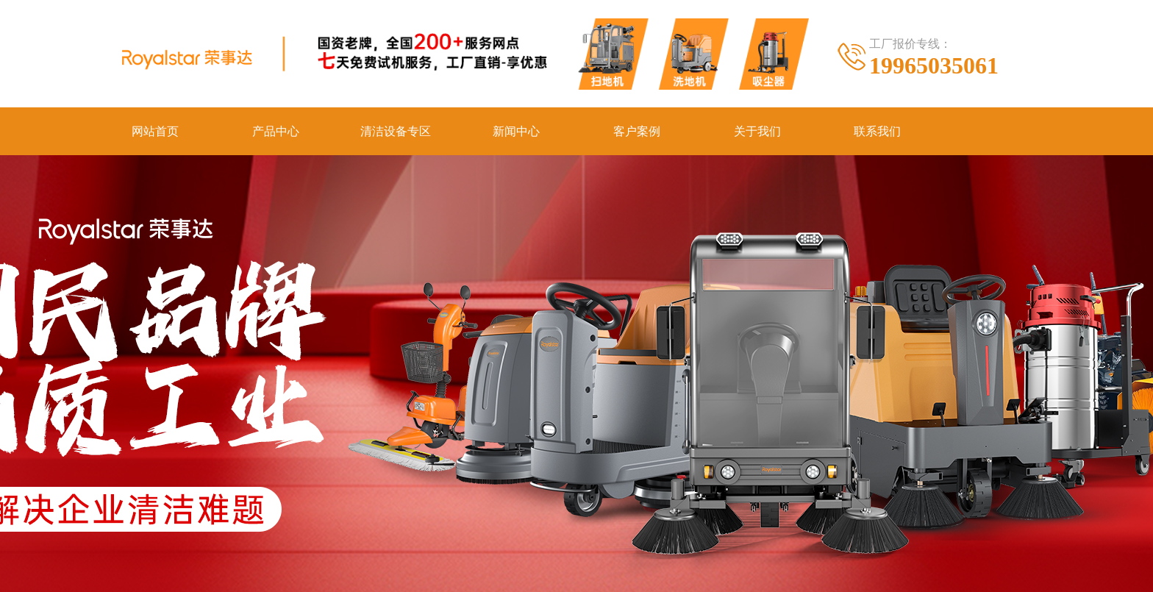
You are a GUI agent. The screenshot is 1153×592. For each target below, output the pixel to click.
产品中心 (275, 131)
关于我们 (757, 131)
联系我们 (877, 131)
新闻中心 (516, 131)
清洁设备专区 (395, 131)
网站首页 (155, 131)
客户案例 (636, 131)
